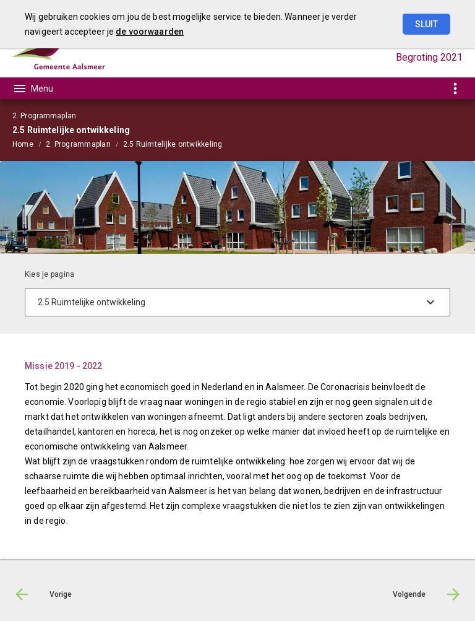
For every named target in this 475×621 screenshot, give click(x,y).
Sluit (426, 24)
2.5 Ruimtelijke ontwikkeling (173, 144)
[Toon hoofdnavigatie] (33, 88)
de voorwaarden (150, 32)
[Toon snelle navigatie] (455, 88)
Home (22, 144)
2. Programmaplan (78, 144)
